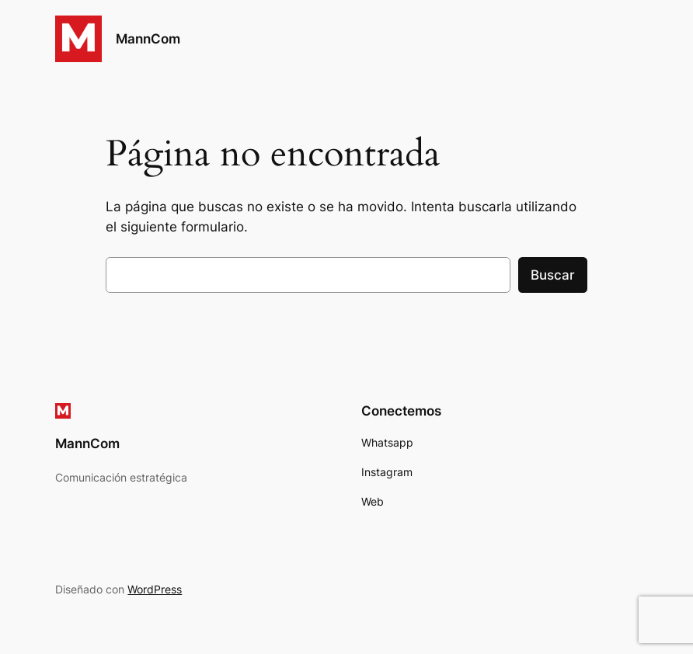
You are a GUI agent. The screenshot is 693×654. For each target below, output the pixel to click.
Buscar (553, 275)
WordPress (154, 589)
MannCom (148, 38)
